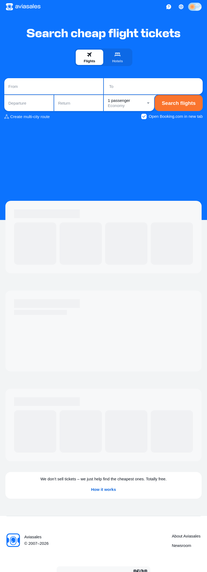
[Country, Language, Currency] (181, 7)
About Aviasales (186, 536)
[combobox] (53, 86)
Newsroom (181, 545)
